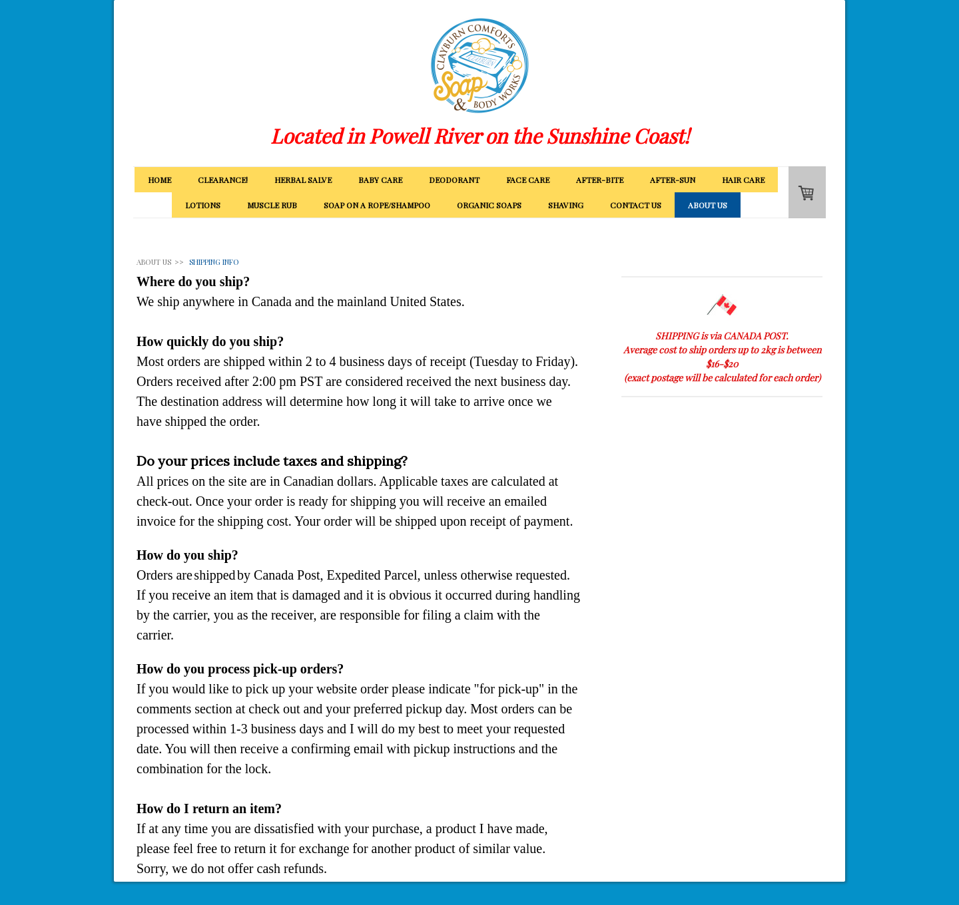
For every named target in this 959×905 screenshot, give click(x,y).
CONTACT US (635, 205)
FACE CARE (527, 179)
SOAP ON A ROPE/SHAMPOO (377, 205)
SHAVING (565, 205)
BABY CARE (380, 179)
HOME (159, 179)
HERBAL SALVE (303, 179)
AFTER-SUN (672, 179)
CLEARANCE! (223, 179)
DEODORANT (454, 179)
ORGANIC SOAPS (489, 205)
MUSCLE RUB (272, 205)
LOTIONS (202, 205)
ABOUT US (707, 205)
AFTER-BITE (599, 179)
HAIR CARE (743, 179)
